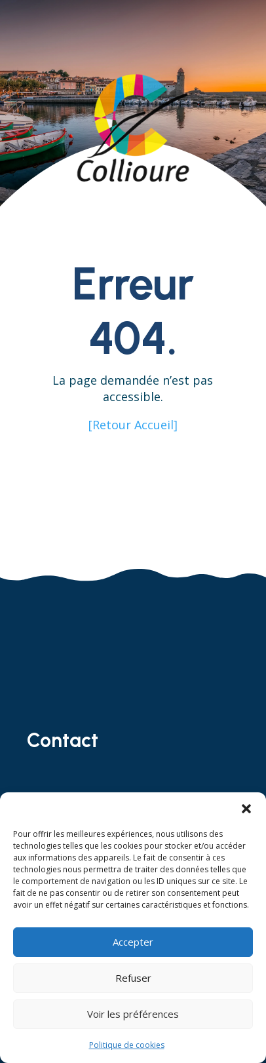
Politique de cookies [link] (126, 1045)
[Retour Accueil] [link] (133, 425)
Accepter (133, 941)
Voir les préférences (133, 1013)
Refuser (133, 977)
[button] (246, 808)
